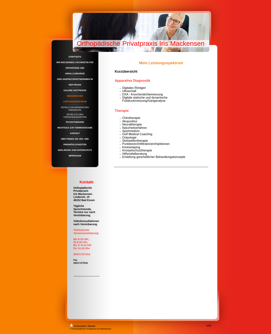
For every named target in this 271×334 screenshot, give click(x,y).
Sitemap (91, 326)
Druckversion (78, 326)
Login (208, 325)
